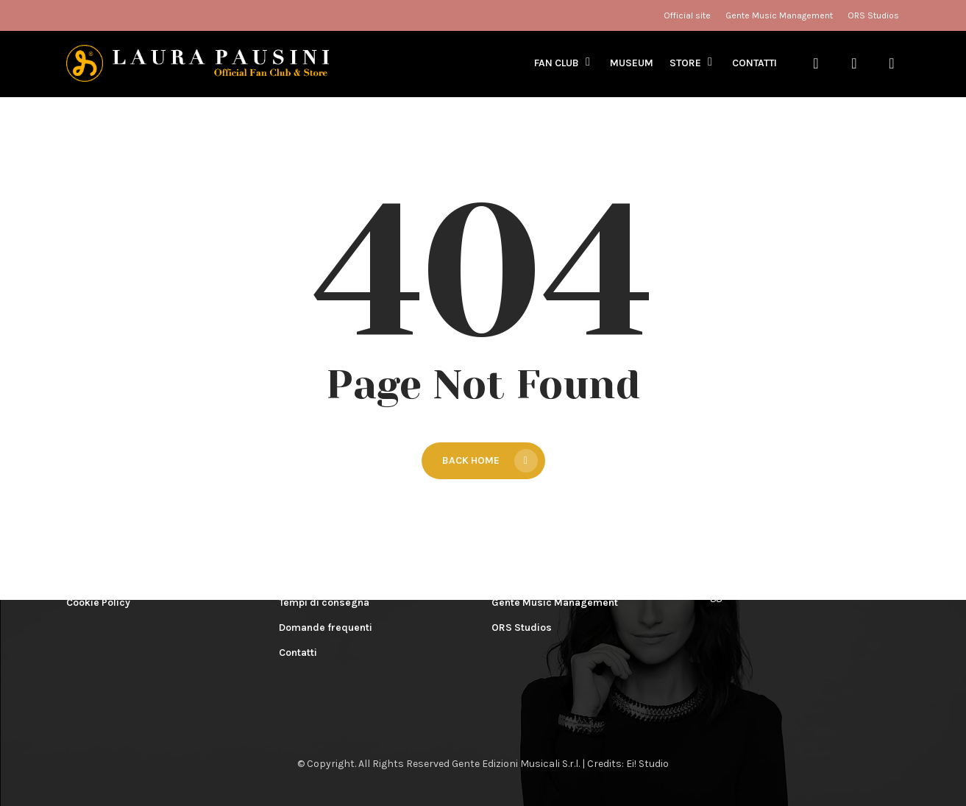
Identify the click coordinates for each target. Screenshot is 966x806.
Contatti (298, 652)
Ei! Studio (647, 763)
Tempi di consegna (324, 602)
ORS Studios (521, 627)
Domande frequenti (325, 627)
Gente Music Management (554, 602)
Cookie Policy (98, 602)
